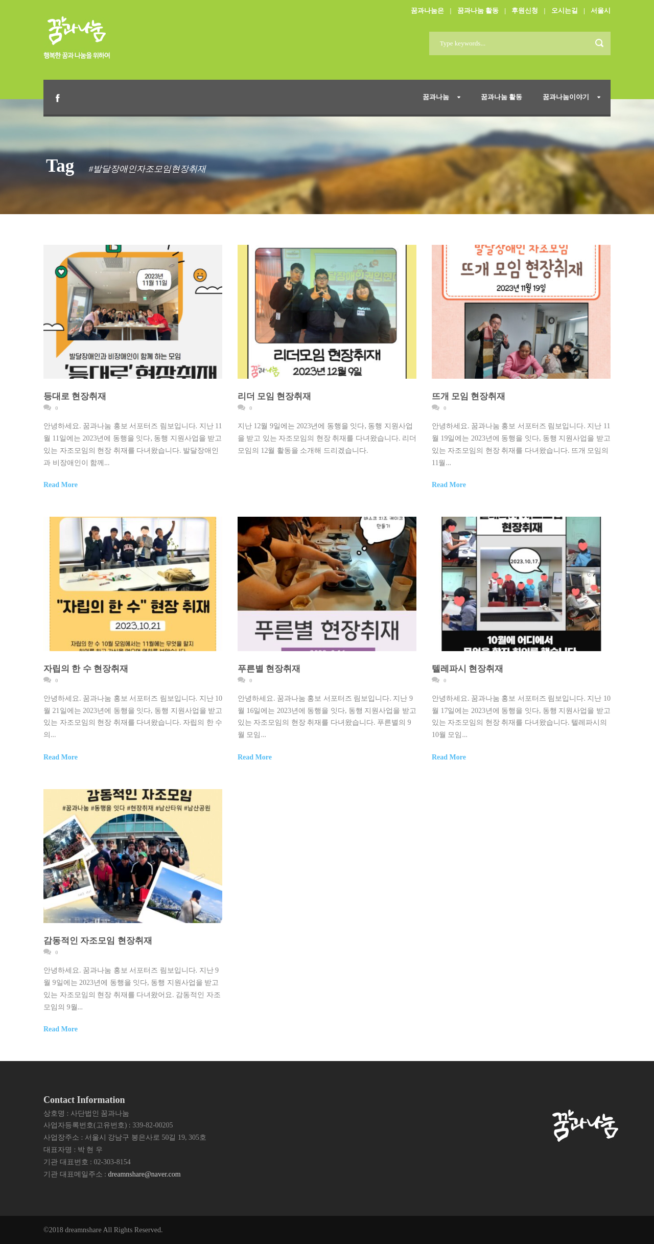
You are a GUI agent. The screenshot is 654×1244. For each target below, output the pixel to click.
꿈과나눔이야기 (566, 97)
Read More (60, 485)
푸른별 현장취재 (269, 669)
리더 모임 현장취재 (275, 396)
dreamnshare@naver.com (144, 1174)
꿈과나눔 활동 (478, 10)
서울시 (601, 10)
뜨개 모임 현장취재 (469, 396)
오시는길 (564, 10)
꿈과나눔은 (427, 10)
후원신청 (524, 10)
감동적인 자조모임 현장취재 (97, 941)
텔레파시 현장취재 (467, 669)
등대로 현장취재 (74, 396)
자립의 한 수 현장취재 (85, 669)
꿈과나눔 (436, 97)
